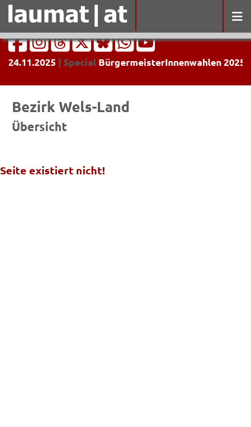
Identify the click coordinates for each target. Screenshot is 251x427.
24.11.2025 (32, 62)
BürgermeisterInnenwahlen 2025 (172, 62)
